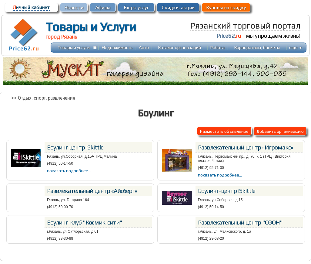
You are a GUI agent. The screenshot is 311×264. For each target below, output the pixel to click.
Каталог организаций (179, 47)
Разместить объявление (224, 131)
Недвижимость (117, 47)
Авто (144, 47)
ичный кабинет (31, 7)
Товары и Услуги (90, 27)
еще (295, 47)
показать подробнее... (69, 170)
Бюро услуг (136, 7)
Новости (73, 7)
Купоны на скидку (226, 7)
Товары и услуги (74, 47)
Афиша (102, 7)
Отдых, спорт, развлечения (46, 98)
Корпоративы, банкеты (257, 47)
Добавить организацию (280, 131)
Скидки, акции (178, 7)
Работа (217, 47)
